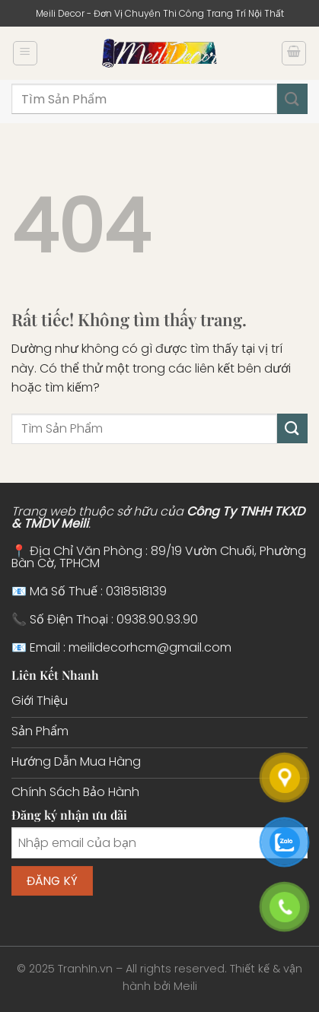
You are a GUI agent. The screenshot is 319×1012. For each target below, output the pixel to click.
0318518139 (136, 591)
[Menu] (25, 53)
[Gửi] (292, 98)
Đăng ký (52, 881)
